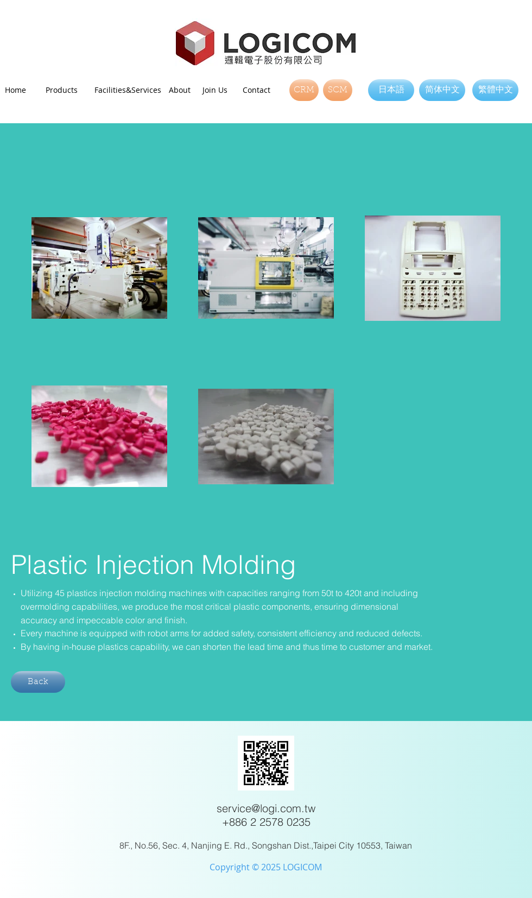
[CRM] (304, 90)
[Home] (22, 90)
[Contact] (259, 90)
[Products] (64, 90)
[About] (183, 90)
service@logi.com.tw (266, 808)
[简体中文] (442, 90)
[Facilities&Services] (127, 90)
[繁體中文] (495, 90)
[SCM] (337, 90)
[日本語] (391, 90)
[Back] (38, 682)
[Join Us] (217, 90)
